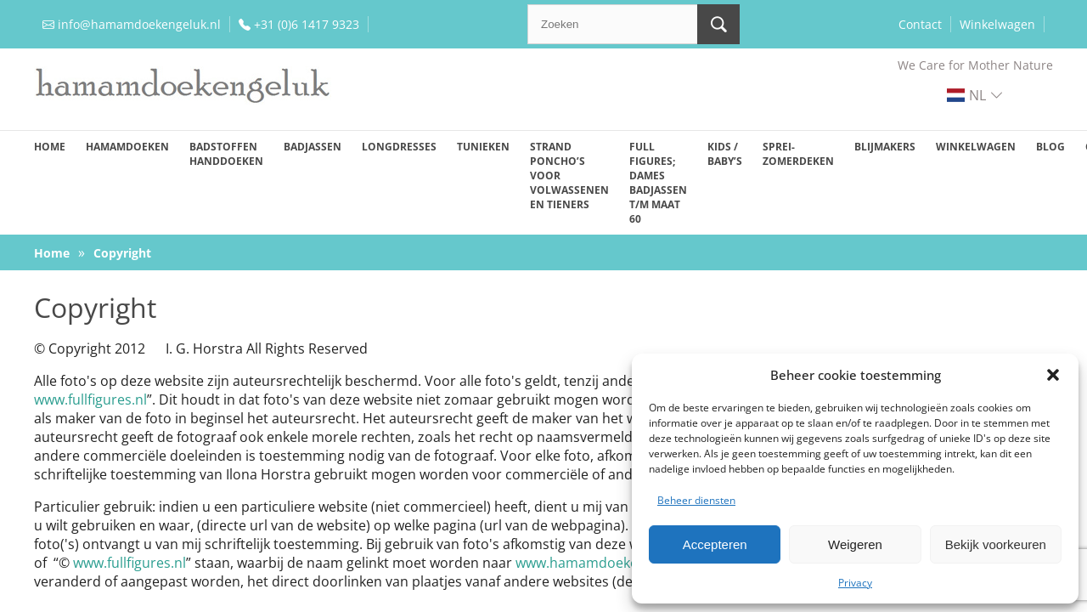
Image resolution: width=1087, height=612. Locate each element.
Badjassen (312, 146)
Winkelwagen (997, 24)
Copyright (122, 253)
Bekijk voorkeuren (995, 544)
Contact (920, 24)
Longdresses (399, 146)
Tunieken (483, 146)
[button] (1053, 374)
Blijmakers (884, 146)
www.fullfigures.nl (90, 399)
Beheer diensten (696, 500)
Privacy (855, 582)
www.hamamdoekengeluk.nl (605, 562)
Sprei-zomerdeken (798, 153)
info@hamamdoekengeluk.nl (139, 24)
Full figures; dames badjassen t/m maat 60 (658, 182)
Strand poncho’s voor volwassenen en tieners (569, 175)
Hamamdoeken (127, 146)
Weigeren (855, 544)
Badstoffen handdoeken (226, 153)
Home (49, 146)
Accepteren (715, 544)
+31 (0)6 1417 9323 (306, 24)
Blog (1050, 146)
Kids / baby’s (724, 153)
